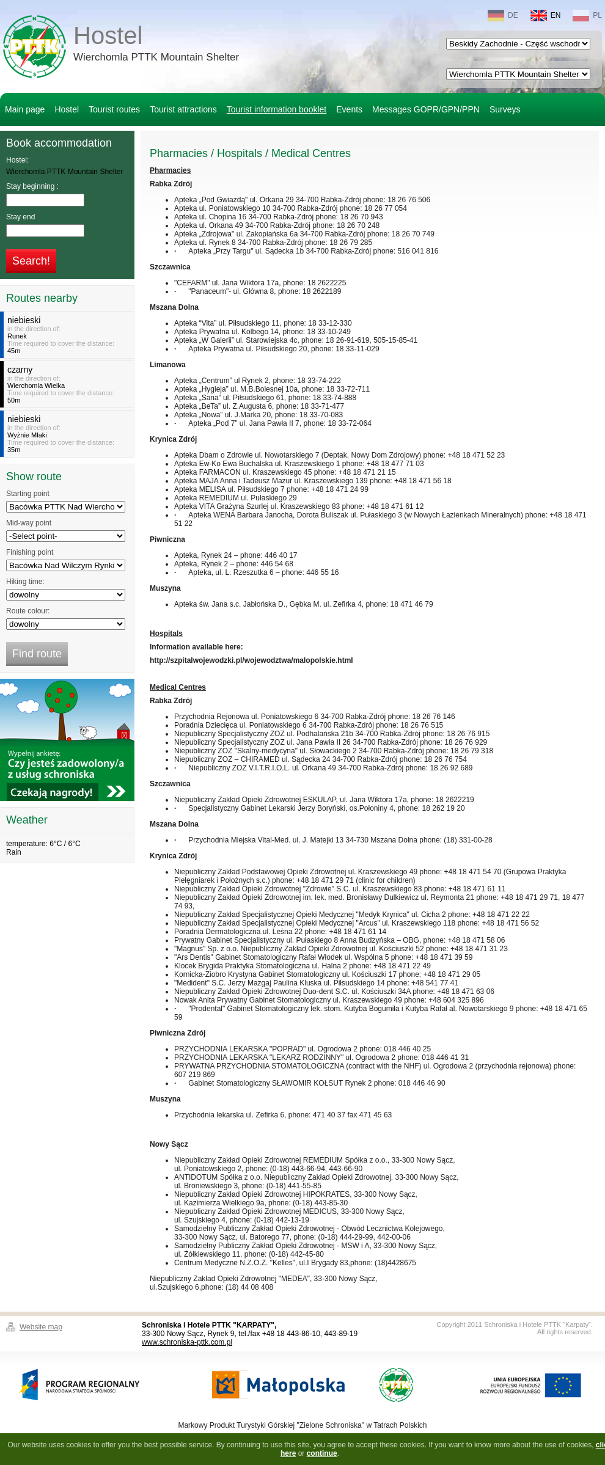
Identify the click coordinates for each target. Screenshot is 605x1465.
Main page (25, 109)
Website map (41, 1327)
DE (503, 15)
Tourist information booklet (276, 109)
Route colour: (28, 611)
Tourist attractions (183, 109)
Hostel (156, 45)
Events (349, 109)
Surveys (505, 109)
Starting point (28, 493)
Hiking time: (25, 581)
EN (545, 15)
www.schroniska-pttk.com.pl (187, 1342)
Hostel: (17, 160)
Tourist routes (114, 109)
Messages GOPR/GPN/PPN (426, 109)
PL (587, 15)
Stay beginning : (32, 186)
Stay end (20, 217)
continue (322, 1453)
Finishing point (29, 552)
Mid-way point (28, 523)
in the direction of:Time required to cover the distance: (68, 334)
